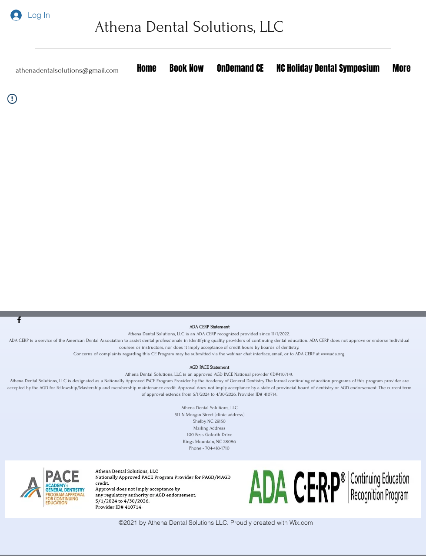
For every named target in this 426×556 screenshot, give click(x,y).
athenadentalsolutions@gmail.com (67, 70)
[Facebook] (19, 319)
